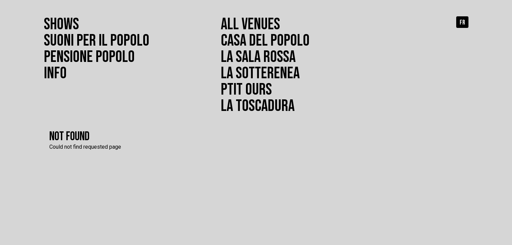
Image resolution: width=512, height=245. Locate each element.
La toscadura (258, 106)
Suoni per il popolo (96, 40)
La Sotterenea (260, 73)
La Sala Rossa (258, 57)
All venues (250, 24)
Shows (61, 24)
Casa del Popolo (265, 40)
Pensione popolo (89, 57)
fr (462, 22)
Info (55, 73)
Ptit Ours (246, 89)
